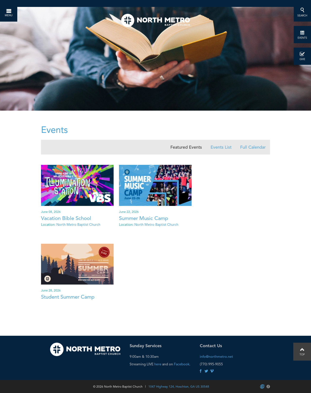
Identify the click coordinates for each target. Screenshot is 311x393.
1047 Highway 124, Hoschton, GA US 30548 (178, 386)
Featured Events (186, 147)
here (157, 364)
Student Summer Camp (68, 297)
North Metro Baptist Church (78, 225)
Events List (221, 147)
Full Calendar (253, 147)
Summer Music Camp (143, 218)
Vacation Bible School (66, 218)
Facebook (181, 364)
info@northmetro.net (216, 357)
